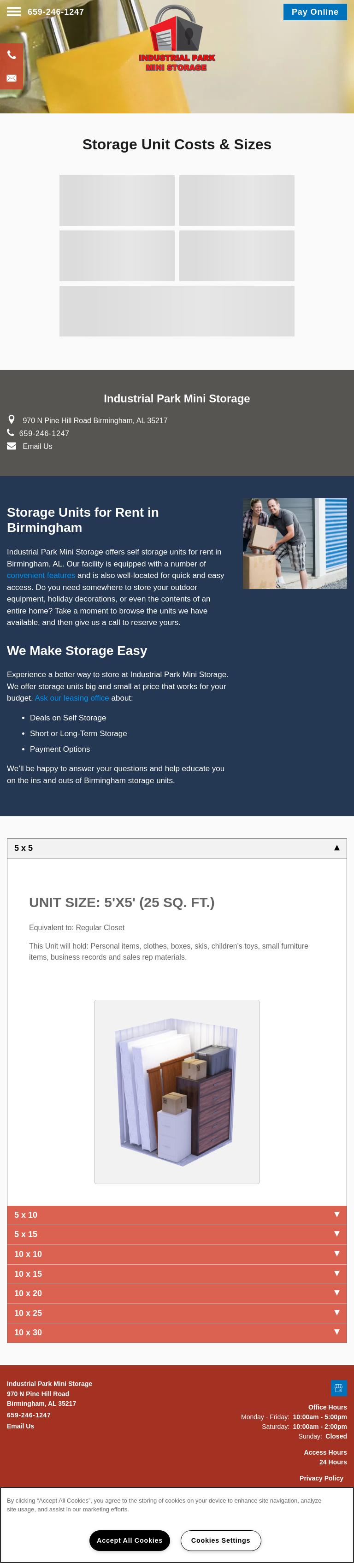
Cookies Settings (220, 1540)
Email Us (37, 446)
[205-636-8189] (11, 54)
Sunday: (310, 1436)
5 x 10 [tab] (177, 1215)
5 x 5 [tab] (177, 848)
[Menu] (14, 12)
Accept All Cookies (130, 1540)
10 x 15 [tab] (177, 1274)
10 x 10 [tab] (177, 1254)
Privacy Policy (321, 1478)
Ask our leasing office (72, 698)
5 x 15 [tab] (177, 1234)
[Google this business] (339, 1388)
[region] (177, 1525)
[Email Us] (11, 77)
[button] (315, 12)
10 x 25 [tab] (177, 1313)
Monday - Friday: (265, 1417)
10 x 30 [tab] (177, 1332)
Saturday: (275, 1426)
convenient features (41, 575)
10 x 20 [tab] (177, 1293)
